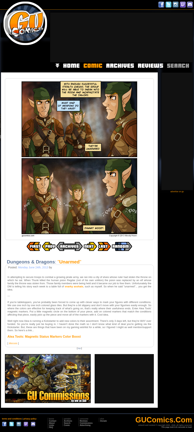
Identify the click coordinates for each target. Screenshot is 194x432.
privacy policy (29, 419)
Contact (52, 421)
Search (67, 423)
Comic (67, 425)
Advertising (85, 425)
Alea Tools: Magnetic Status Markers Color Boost (44, 336)
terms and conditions (12, 419)
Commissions (86, 423)
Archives (68, 421)
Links (51, 425)
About (52, 423)
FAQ (51, 427)
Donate (103, 421)
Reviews (84, 421)
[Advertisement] (161, 37)
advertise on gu (177, 191)
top (79, 348)
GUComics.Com (163, 420)
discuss (13, 343)
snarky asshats (74, 286)
